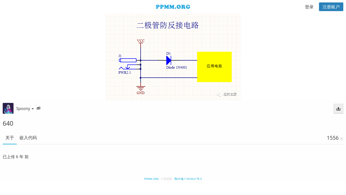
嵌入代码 (28, 138)
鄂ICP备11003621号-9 (188, 179)
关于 (9, 138)
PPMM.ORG (151, 179)
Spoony (25, 108)
